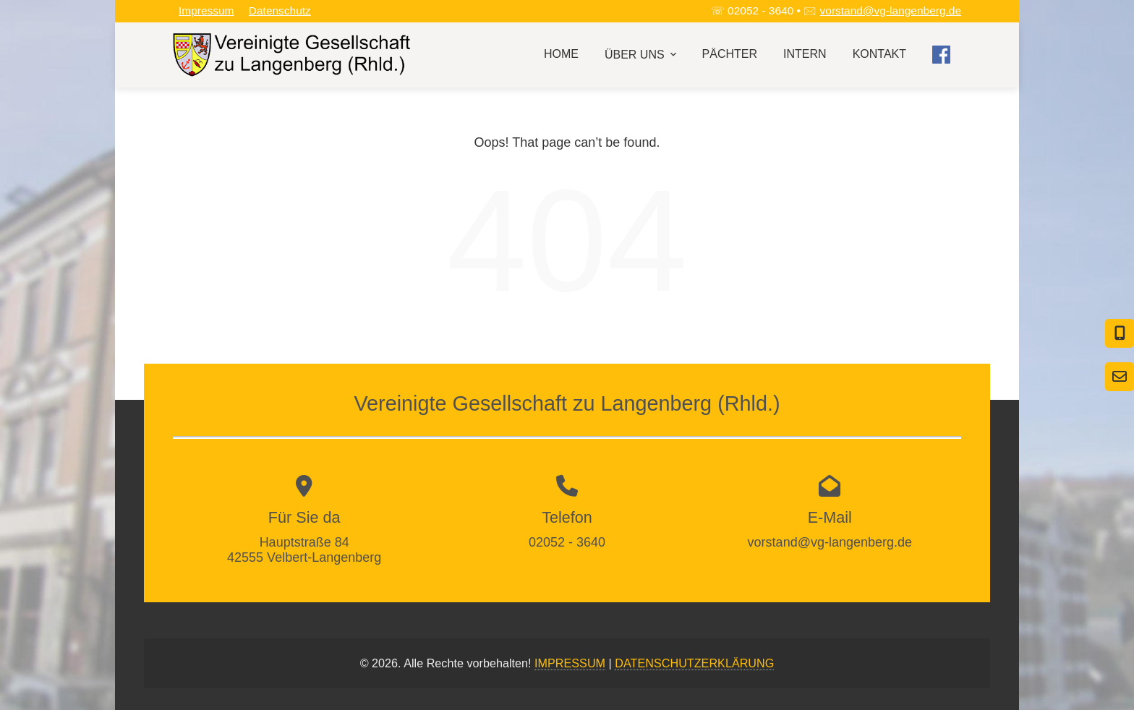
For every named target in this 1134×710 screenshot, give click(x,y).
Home (561, 54)
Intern (805, 54)
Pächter (729, 54)
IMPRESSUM (569, 663)
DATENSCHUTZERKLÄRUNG (694, 663)
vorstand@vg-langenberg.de (890, 10)
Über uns (642, 54)
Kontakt (879, 54)
